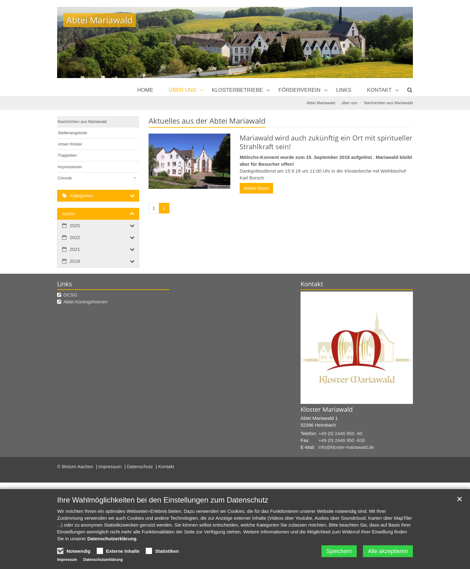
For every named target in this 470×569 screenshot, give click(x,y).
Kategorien (81, 195)
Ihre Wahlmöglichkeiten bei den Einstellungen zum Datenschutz (162, 500)
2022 (75, 237)
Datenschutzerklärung (112, 538)
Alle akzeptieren (388, 551)
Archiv (68, 213)
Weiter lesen (256, 188)
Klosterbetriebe (237, 90)
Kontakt (379, 90)
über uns (182, 90)
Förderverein (299, 90)
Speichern (339, 551)
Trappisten (67, 155)
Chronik (65, 178)
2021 (75, 249)
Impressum (110, 466)
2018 (75, 261)
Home (145, 90)
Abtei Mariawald (320, 103)
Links (343, 90)
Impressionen (70, 166)
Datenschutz (140, 466)
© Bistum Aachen (75, 466)
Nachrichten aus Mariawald (388, 103)
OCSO (70, 294)
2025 (75, 225)
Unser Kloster (70, 144)
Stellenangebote (72, 132)
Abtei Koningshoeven (85, 301)
